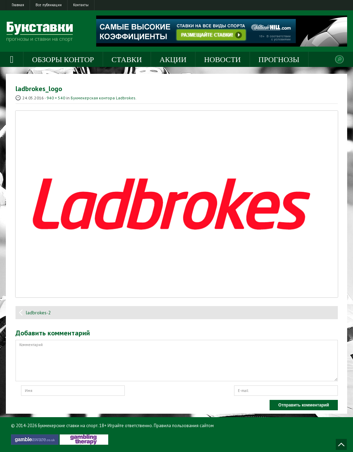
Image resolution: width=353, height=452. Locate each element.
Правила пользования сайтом (184, 426)
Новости (222, 59)
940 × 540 (56, 97)
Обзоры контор (63, 59)
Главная (18, 4)
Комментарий (177, 360)
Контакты (81, 4)
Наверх (341, 444)
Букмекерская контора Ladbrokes (103, 97)
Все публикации (49, 4)
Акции (173, 59)
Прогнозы (279, 59)
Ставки (127, 59)
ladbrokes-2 (38, 312)
